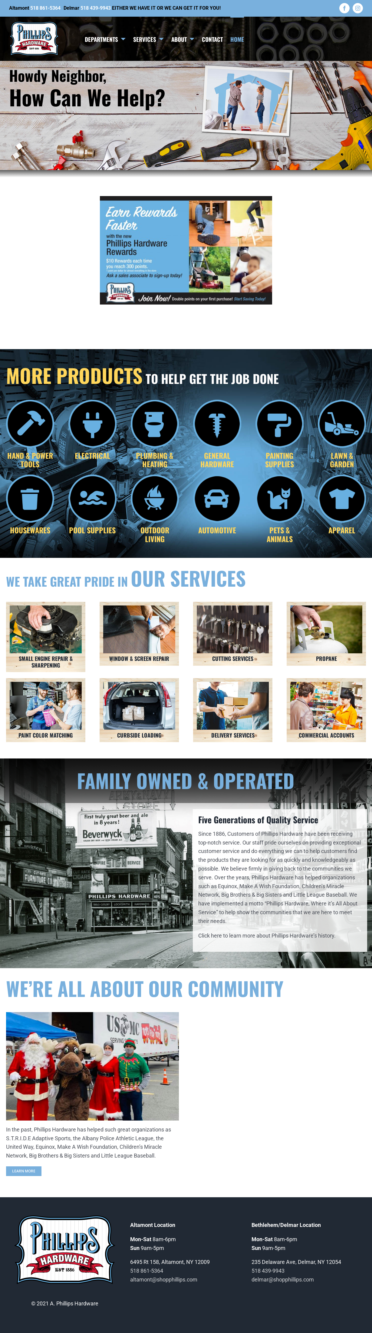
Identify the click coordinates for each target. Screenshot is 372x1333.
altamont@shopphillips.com (163, 1279)
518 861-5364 (45, 8)
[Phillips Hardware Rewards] (186, 198)
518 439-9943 (96, 8)
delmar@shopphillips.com (283, 1279)
